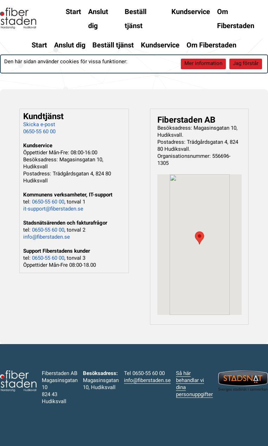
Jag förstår (246, 63)
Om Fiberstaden (235, 19)
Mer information (203, 63)
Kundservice (190, 12)
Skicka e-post (39, 125)
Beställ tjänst (135, 19)
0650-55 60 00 (39, 132)
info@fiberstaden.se (46, 237)
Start (73, 12)
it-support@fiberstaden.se (53, 209)
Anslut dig (98, 19)
